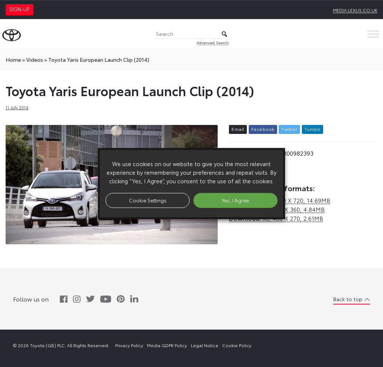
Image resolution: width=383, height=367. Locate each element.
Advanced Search (213, 42)
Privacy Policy (129, 345)
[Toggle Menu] (373, 33)
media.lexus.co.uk (355, 10)
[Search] (191, 34)
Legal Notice (204, 345)
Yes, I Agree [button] (235, 200)
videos (34, 59)
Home (13, 59)
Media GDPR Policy (167, 345)
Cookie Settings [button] (147, 200)
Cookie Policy (236, 345)
